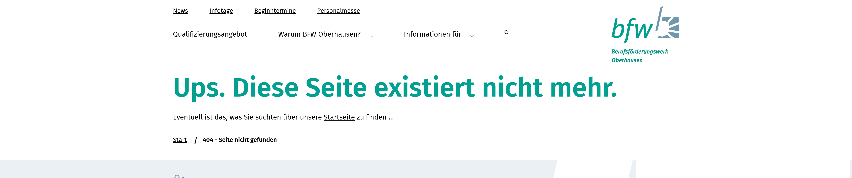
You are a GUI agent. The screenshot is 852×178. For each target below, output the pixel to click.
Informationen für (439, 34)
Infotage (221, 10)
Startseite (339, 121)
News (180, 10)
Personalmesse (338, 10)
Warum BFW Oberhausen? (325, 34)
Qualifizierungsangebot (210, 34)
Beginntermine (275, 10)
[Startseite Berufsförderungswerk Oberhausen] (645, 34)
